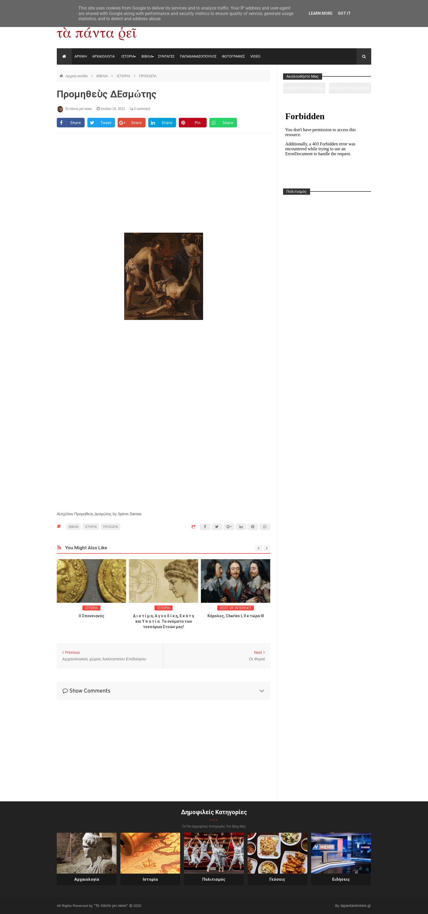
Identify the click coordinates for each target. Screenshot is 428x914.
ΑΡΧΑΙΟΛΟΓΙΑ (103, 56)
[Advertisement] (163, 181)
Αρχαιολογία (86, 879)
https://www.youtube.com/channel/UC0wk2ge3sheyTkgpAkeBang (304, 90)
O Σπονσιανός (91, 616)
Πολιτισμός (213, 879)
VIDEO (255, 56)
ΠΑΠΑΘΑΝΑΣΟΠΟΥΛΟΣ (198, 56)
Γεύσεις (277, 879)
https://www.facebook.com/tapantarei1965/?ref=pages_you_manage (350, 90)
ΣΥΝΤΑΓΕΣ (166, 56)
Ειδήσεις (341, 879)
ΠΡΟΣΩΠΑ (147, 76)
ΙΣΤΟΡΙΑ (128, 56)
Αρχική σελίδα (77, 76)
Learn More (320, 13)
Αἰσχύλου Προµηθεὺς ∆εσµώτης (84, 514)
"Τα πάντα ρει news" (111, 905)
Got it (344, 13)
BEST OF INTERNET (235, 608)
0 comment (140, 109)
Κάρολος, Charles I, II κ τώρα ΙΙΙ (235, 616)
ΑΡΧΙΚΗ (81, 56)
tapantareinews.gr (356, 905)
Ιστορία (150, 879)
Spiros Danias (129, 514)
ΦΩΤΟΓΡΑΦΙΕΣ (233, 56)
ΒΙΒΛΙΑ (147, 56)
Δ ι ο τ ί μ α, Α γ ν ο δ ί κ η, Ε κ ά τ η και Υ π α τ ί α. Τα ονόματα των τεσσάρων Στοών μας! (163, 621)
